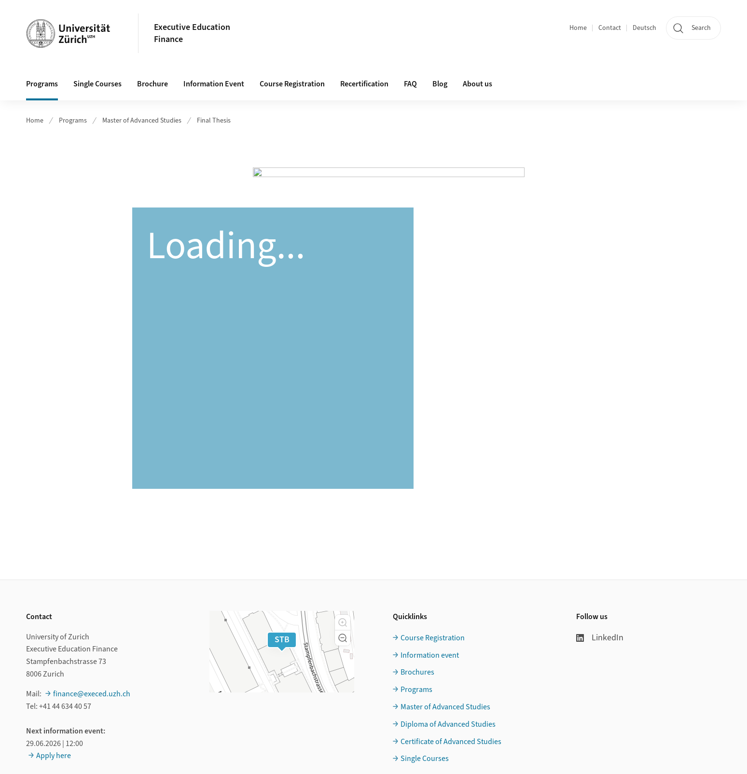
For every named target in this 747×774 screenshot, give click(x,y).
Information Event (213, 84)
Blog (439, 84)
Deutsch (644, 28)
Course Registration (292, 84)
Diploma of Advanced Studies (448, 724)
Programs (42, 84)
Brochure (152, 84)
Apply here (53, 755)
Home (578, 28)
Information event (430, 655)
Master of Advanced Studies (141, 120)
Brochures (417, 672)
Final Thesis (214, 120)
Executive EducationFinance (192, 33)
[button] (342, 622)
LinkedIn (599, 638)
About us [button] (477, 84)
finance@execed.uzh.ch (91, 694)
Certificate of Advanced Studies (451, 741)
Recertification (364, 84)
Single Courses (97, 84)
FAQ (410, 84)
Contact (609, 28)
